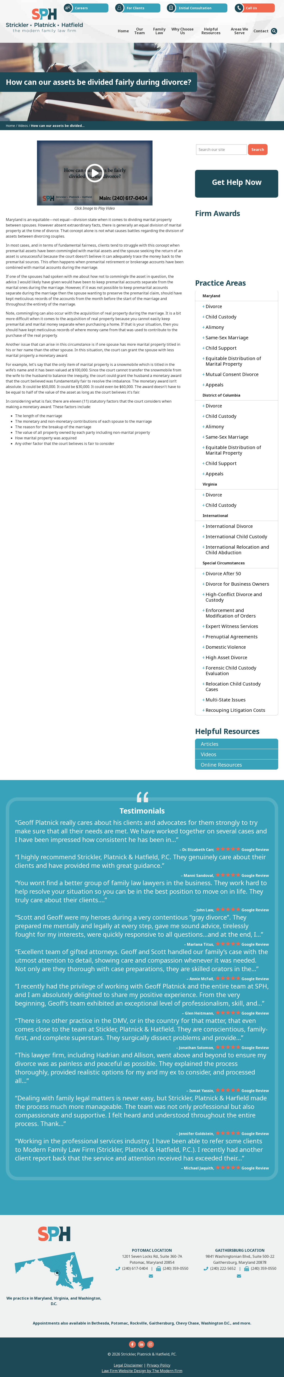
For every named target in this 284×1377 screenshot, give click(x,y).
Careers (81, 8)
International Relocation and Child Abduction (237, 550)
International (215, 515)
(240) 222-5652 (223, 1268)
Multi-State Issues (226, 700)
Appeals (214, 385)
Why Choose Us (182, 31)
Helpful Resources (211, 31)
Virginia (210, 484)
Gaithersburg (161, 1323)
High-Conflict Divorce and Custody (234, 597)
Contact (261, 31)
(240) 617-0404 (135, 1268)
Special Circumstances (224, 563)
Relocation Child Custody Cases (233, 686)
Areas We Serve (239, 31)
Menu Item (274, 31)
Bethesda (100, 1323)
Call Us (251, 8)
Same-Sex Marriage (227, 337)
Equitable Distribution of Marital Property (233, 361)
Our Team (139, 31)
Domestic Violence (226, 647)
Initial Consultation (195, 8)
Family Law (159, 31)
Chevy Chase (187, 1323)
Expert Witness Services (232, 626)
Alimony (215, 327)
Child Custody (221, 317)
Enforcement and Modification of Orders (231, 613)
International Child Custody (236, 536)
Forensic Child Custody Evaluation (231, 670)
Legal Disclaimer (128, 1365)
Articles (209, 743)
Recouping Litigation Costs (235, 710)
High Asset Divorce (226, 657)
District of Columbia (221, 395)
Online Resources (221, 764)
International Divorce (229, 526)
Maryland (211, 295)
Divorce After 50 (223, 573)
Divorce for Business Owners (237, 584)
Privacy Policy (158, 1365)
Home (123, 31)
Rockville (138, 1323)
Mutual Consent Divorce (232, 374)
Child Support (221, 348)
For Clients (135, 8)
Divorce (214, 306)
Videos (208, 754)
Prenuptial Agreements (232, 636)
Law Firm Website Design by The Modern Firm (142, 1370)
